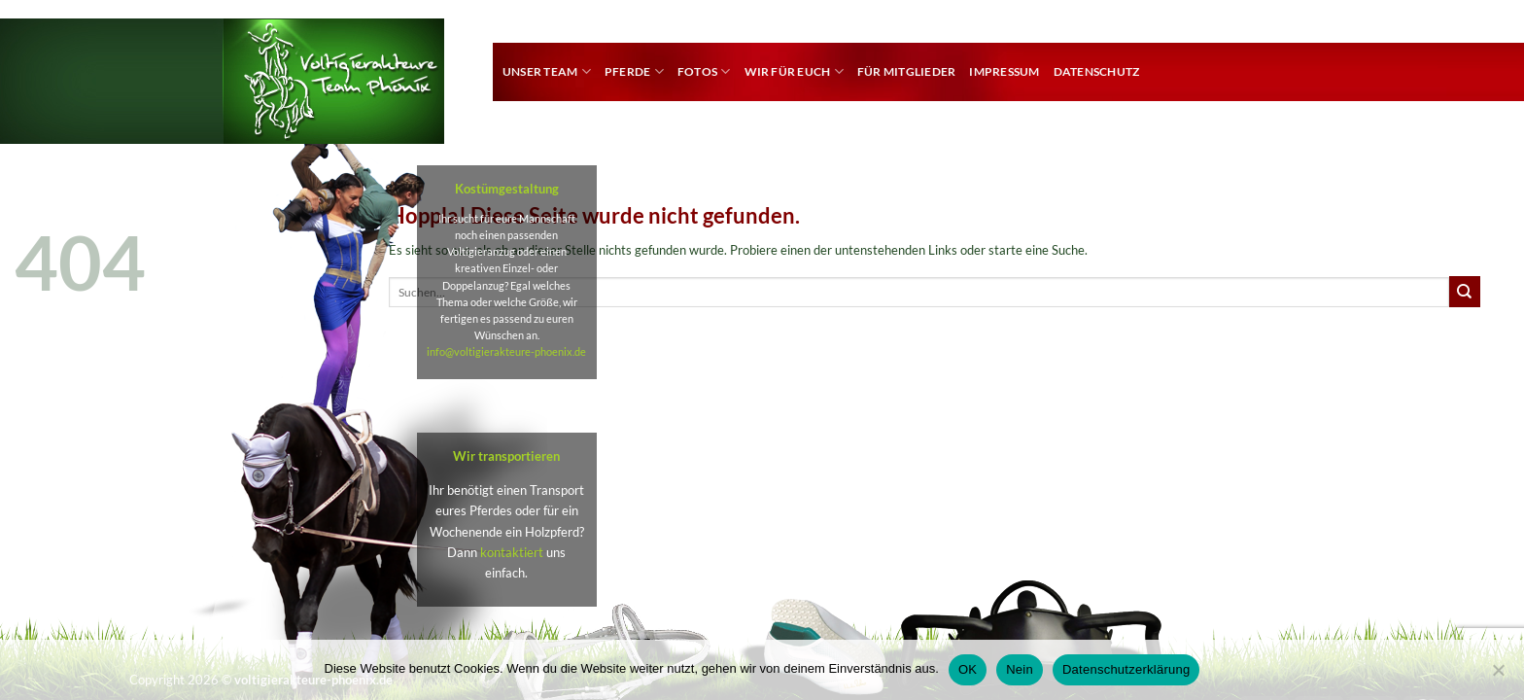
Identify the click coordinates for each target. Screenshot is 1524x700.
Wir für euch (794, 71)
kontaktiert (511, 552)
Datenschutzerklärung (1126, 669)
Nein (1019, 669)
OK (967, 669)
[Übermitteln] (1464, 291)
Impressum (1004, 71)
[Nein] (1497, 675)
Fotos (704, 71)
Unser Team (546, 71)
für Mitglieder (906, 71)
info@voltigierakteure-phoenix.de (506, 351)
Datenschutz (1097, 71)
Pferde (634, 71)
